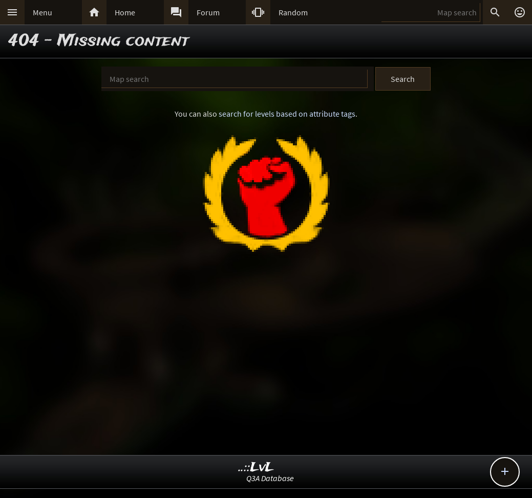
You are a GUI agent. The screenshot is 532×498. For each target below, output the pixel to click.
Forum (208, 12)
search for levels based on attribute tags (287, 114)
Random (293, 12)
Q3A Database (270, 478)
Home (125, 12)
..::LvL (256, 468)
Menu (42, 12)
